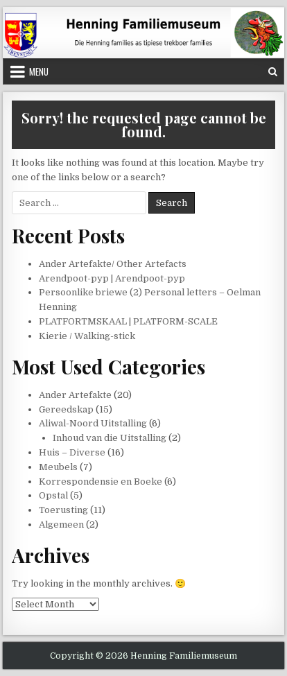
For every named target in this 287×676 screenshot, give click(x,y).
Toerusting (63, 510)
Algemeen (61, 524)
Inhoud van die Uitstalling (109, 438)
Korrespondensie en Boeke (100, 481)
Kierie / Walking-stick (87, 336)
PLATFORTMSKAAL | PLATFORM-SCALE (128, 321)
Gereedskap (66, 409)
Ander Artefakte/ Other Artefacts (112, 264)
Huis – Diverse (72, 452)
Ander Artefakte (75, 395)
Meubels (58, 467)
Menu (39, 71)
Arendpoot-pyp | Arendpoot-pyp (112, 278)
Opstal (53, 495)
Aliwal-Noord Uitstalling (93, 423)
